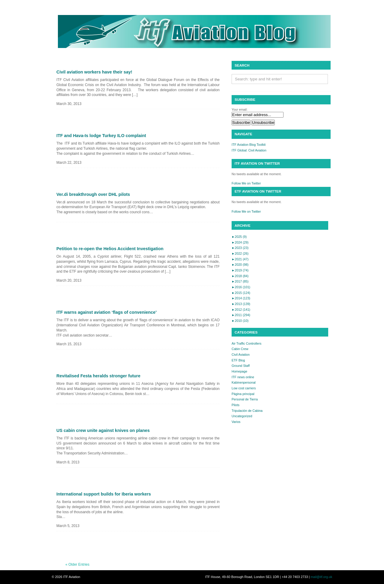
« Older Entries (77, 564)
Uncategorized (242, 416)
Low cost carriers (244, 388)
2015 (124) (241, 293)
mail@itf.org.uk (321, 577)
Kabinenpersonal (244, 382)
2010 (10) (240, 320)
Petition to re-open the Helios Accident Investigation (110, 248)
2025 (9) (239, 236)
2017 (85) (240, 281)
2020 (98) (240, 264)
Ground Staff (241, 365)
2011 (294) (241, 315)
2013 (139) (241, 304)
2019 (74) (240, 270)
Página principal (243, 394)
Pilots (235, 405)
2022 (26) (240, 253)
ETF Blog (238, 360)
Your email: (240, 109)
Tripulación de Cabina (247, 410)
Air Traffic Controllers (246, 343)
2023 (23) (240, 248)
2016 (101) (241, 287)
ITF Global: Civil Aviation (249, 150)
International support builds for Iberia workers (103, 494)
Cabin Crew (240, 349)
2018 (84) (240, 276)
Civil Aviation (241, 354)
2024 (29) (240, 242)
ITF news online (243, 377)
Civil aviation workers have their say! (94, 72)
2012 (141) (241, 309)
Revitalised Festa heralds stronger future (98, 375)
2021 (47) (240, 259)
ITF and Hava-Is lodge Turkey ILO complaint (101, 135)
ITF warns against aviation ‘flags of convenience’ (106, 312)
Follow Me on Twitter (246, 183)
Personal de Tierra (245, 399)
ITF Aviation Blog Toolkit (249, 144)
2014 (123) (241, 298)
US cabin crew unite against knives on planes (103, 430)
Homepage (239, 371)
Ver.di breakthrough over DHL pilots (93, 194)
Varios (236, 422)
